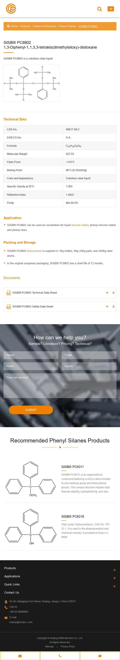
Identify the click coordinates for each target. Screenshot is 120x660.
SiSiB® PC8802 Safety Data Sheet (29, 306)
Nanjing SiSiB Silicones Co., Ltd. (66, 638)
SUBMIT (30, 410)
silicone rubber (80, 225)
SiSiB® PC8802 (88, 26)
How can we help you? (60, 338)
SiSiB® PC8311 (72, 467)
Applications (12, 576)
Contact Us (11, 593)
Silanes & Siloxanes (44, 26)
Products (25, 26)
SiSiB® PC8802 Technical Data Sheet (31, 293)
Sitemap (49, 647)
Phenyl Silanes (67, 26)
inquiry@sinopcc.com (21, 622)
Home (14, 26)
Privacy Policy (68, 647)
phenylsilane (34, 250)
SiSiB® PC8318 (72, 517)
